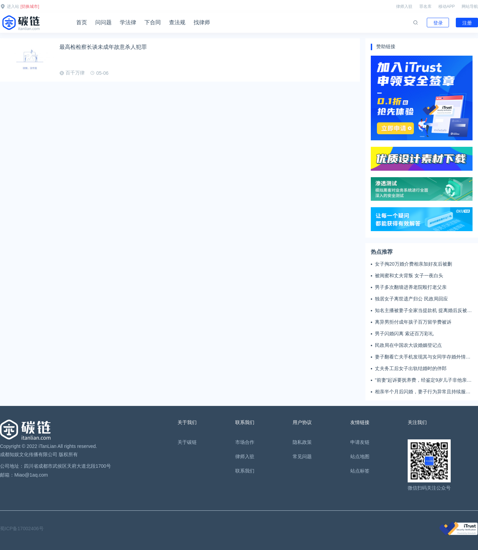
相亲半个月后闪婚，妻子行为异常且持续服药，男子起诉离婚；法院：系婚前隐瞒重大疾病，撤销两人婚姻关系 (422, 392)
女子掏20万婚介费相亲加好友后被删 (413, 264)
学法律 (128, 22)
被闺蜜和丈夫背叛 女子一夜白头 (409, 275)
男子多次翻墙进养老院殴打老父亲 (411, 287)
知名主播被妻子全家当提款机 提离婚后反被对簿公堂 (423, 311)
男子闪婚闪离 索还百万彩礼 (404, 333)
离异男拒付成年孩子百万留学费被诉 (413, 322)
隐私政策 (302, 442)
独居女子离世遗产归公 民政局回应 (411, 298)
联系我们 (244, 471)
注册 (467, 23)
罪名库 (425, 6)
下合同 (152, 22)
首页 (81, 22)
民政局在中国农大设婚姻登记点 (408, 345)
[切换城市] (29, 6)
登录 (438, 23)
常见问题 (302, 456)
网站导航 (470, 6)
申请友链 (359, 442)
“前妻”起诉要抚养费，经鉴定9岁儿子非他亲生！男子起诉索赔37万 (421, 380)
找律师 (202, 22)
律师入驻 (404, 6)
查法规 (177, 22)
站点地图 (359, 456)
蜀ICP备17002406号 (22, 528)
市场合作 (244, 442)
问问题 (103, 22)
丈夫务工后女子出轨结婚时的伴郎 (411, 368)
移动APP (446, 6)
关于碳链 (187, 442)
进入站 (13, 6)
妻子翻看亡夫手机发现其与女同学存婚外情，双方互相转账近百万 (422, 357)
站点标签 (359, 471)
